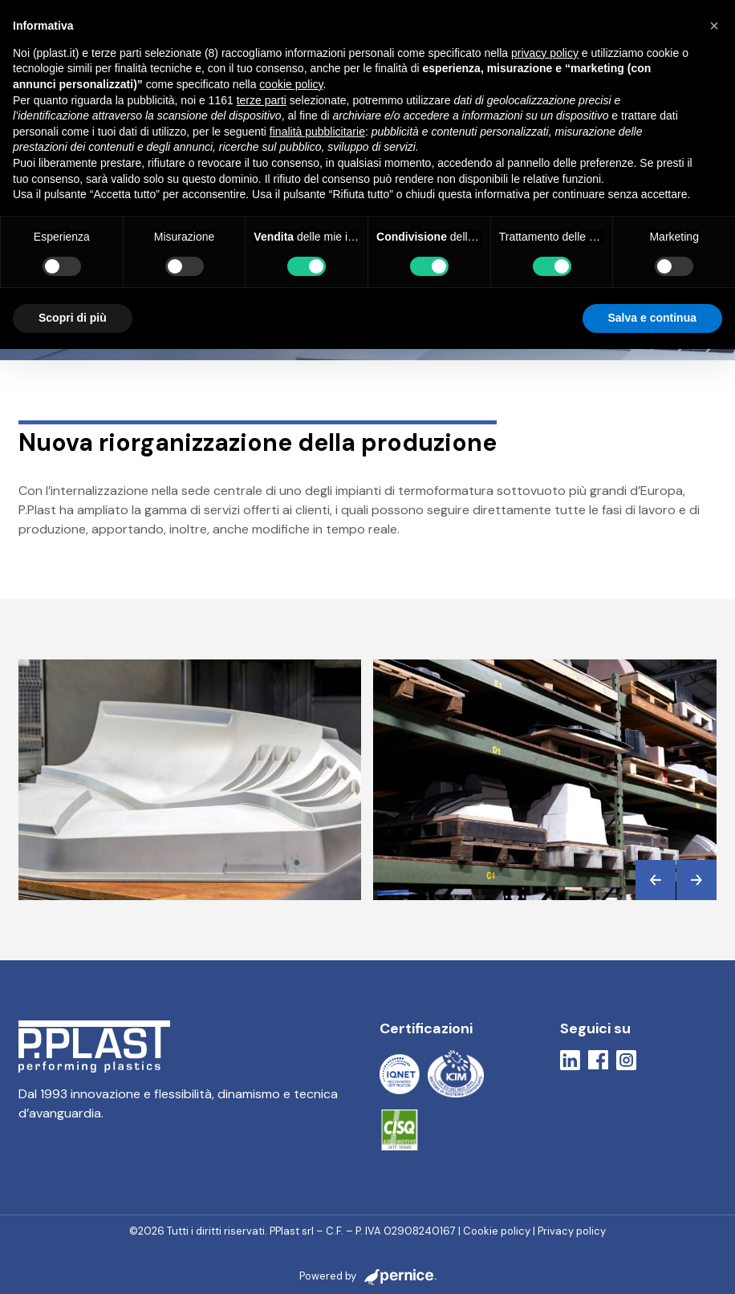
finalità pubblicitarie (317, 131)
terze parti (261, 100)
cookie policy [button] (291, 84)
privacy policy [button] (545, 53)
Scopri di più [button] (73, 317)
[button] (656, 880)
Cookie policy (496, 1231)
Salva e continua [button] (652, 317)
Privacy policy (572, 1231)
